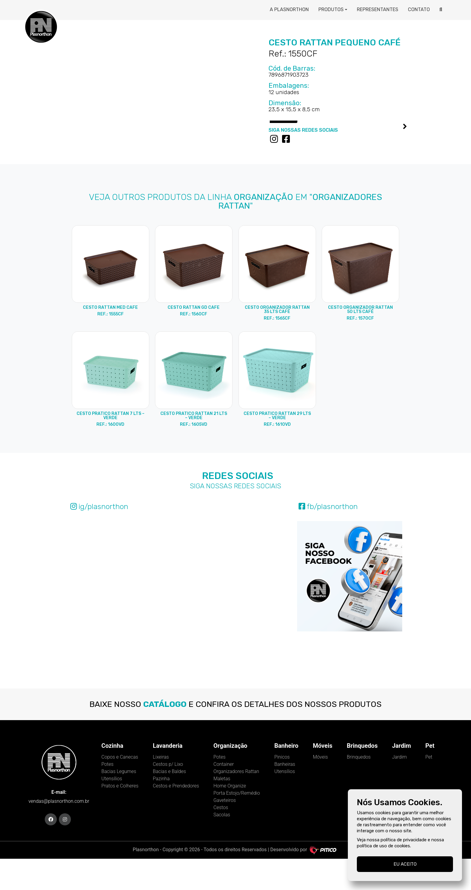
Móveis (320, 788)
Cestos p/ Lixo (168, 795)
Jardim (399, 788)
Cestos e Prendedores (176, 817)
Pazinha (161, 809)
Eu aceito (405, 864)
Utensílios (112, 809)
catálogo (165, 735)
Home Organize (230, 817)
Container (224, 795)
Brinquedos (359, 788)
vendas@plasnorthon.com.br (59, 832)
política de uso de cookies (383, 846)
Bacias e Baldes (169, 802)
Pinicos (282, 788)
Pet (428, 788)
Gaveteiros (225, 831)
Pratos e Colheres (120, 817)
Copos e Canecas (120, 788)
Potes (108, 795)
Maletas (222, 809)
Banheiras (284, 795)
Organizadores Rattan (236, 802)
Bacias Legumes (119, 802)
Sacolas (222, 846)
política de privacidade (404, 839)
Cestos (221, 838)
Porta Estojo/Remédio (237, 824)
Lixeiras (161, 788)
